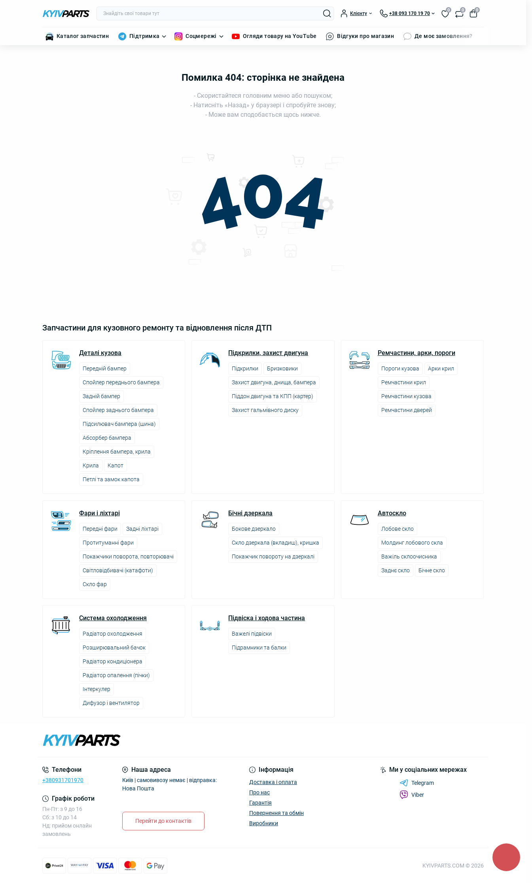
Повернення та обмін (276, 813)
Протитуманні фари (108, 542)
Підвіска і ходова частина (266, 618)
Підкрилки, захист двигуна (268, 353)
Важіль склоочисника (409, 556)
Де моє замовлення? (443, 36)
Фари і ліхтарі (99, 513)
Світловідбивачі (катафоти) (118, 570)
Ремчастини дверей (406, 410)
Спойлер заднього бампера (118, 410)
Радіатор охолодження (112, 633)
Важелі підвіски (252, 633)
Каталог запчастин (83, 36)
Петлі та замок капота (111, 479)
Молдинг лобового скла (412, 542)
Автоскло (392, 513)
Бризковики (282, 368)
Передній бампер (105, 368)
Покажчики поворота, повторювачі (128, 556)
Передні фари (100, 529)
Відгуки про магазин (365, 36)
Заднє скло (395, 570)
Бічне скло (431, 570)
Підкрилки (245, 368)
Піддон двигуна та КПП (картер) (272, 396)
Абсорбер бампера (107, 438)
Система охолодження (113, 618)
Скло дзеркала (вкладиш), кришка (275, 542)
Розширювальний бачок (114, 647)
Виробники (263, 823)
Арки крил (441, 368)
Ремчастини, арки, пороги (416, 353)
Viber (411, 794)
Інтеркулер (96, 689)
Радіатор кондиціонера (112, 661)
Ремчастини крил (403, 382)
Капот (115, 465)
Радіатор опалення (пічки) (116, 675)
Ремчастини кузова (406, 396)
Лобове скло (397, 529)
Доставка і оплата (273, 782)
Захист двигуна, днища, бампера (274, 382)
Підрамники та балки (259, 647)
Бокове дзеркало (254, 529)
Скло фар (95, 584)
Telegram (416, 782)
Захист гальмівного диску (265, 410)
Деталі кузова (100, 353)
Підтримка (144, 36)
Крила (91, 465)
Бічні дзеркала (250, 513)
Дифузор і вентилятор (111, 703)
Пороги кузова (400, 368)
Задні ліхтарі (142, 529)
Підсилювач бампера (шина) (119, 424)
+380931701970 (62, 780)
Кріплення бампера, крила (117, 451)
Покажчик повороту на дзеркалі (273, 556)
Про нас (259, 792)
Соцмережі (201, 36)
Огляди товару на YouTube (280, 36)
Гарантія (260, 802)
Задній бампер (101, 396)
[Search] (327, 13)
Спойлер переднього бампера (121, 382)
